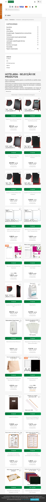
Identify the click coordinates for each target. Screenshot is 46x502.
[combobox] (12, 9)
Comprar (13, 116)
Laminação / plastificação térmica (15, 41)
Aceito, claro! (34, 499)
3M (7, 61)
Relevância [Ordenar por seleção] (23, 91)
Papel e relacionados (12, 49)
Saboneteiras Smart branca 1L (13, 341)
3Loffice (8, 58)
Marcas (8, 57)
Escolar (8, 29)
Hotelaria (9, 35)
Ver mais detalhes (26, 499)
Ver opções (33, 487)
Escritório (9, 27)
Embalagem (9, 39)
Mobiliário (9, 43)
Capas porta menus (13, 417)
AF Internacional (10, 63)
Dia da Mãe (9, 47)
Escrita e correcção (11, 45)
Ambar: (8, 67)
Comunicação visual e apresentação (16, 37)
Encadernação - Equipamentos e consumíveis (18, 33)
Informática (9, 31)
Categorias (11, 24)
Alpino (8, 65)
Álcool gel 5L (33, 305)
